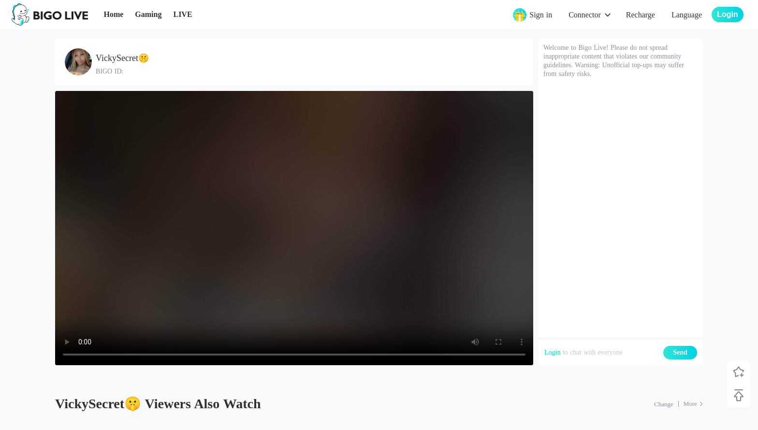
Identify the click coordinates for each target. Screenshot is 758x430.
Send (680, 352)
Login (552, 352)
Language (686, 15)
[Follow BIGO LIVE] (738, 372)
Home (113, 14)
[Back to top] (738, 395)
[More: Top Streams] (693, 404)
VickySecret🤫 (122, 58)
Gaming (148, 14)
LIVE (182, 14)
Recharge (640, 15)
